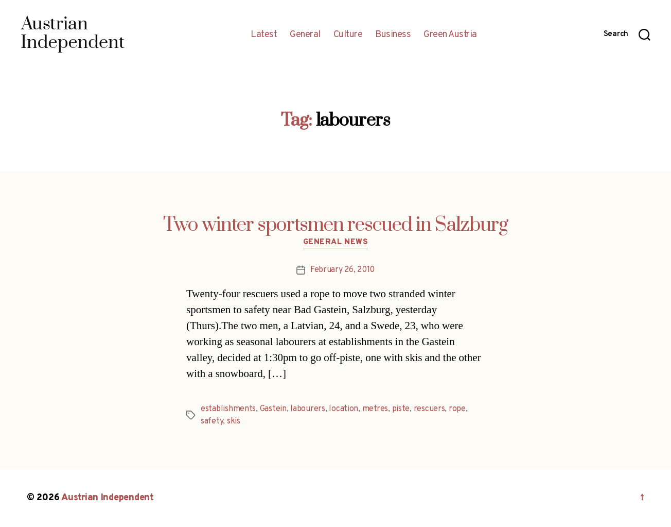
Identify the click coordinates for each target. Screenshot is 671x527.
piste (401, 409)
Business (393, 35)
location (343, 409)
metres (375, 409)
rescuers (429, 409)
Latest (264, 35)
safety (212, 421)
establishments (228, 409)
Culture (348, 35)
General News (335, 242)
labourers (307, 409)
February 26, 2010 (342, 270)
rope (457, 409)
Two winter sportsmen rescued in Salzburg (335, 225)
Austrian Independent (107, 498)
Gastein (273, 409)
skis (233, 421)
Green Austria (450, 35)
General (305, 35)
